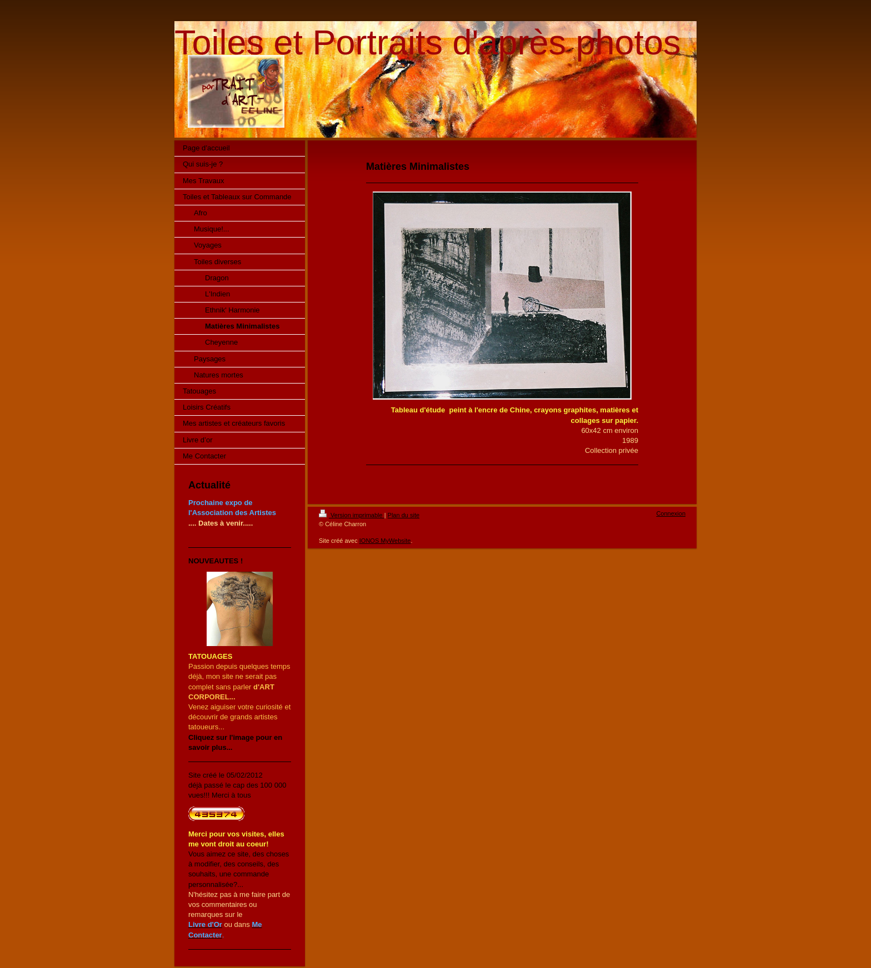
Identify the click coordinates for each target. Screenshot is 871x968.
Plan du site (403, 515)
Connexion (670, 513)
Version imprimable (351, 515)
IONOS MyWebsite (385, 540)
